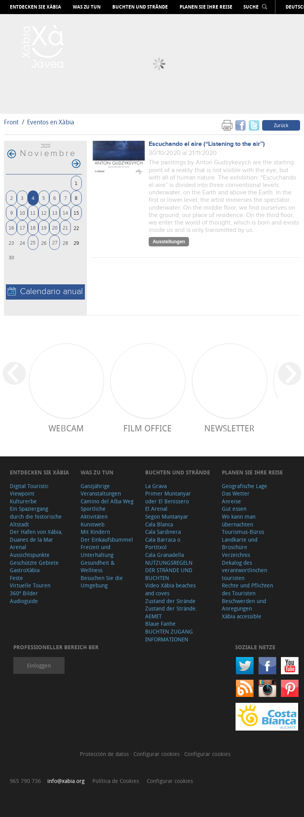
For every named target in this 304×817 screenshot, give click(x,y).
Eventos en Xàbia (50, 122)
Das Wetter (236, 493)
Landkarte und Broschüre (239, 543)
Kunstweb (92, 524)
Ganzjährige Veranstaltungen (101, 489)
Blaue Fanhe (160, 623)
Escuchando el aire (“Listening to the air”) (207, 144)
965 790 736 (25, 781)
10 (22, 212)
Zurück (281, 125)
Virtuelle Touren (30, 585)
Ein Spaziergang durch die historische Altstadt (36, 516)
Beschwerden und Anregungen (244, 604)
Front (11, 122)
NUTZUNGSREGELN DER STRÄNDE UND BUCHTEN (168, 570)
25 (33, 242)
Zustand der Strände (170, 601)
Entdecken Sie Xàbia (35, 7)
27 (55, 242)
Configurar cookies (157, 754)
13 (55, 212)
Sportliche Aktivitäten (94, 512)
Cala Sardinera (163, 531)
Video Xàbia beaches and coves (170, 589)
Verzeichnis (236, 554)
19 (44, 227)
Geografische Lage (244, 486)
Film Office (147, 428)
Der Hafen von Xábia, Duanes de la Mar (36, 535)
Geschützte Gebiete (34, 562)
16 (11, 227)
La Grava (156, 486)
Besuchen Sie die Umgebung (102, 581)
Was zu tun (87, 7)
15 (76, 212)
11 (33, 212)
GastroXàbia (25, 570)
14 (65, 212)
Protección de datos (105, 754)
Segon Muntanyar (166, 516)
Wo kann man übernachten (238, 520)
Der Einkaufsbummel (107, 539)
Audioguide (24, 601)
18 (33, 227)
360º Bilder (24, 593)
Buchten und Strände (140, 7)
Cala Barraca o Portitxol (162, 543)
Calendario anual (45, 291)
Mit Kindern (95, 531)
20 (55, 227)
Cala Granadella (164, 554)
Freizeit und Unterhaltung (97, 550)
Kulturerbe (23, 501)
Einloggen (39, 665)
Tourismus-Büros (243, 531)
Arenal (18, 547)
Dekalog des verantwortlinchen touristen (244, 570)
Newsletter (229, 428)
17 (22, 227)
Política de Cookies (115, 781)
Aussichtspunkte (30, 554)
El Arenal (156, 508)
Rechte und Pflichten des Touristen (247, 589)
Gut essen (234, 508)
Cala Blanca (159, 524)
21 (65, 227)
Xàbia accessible (241, 616)
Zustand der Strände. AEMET (171, 612)
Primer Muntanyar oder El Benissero (168, 497)
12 (44, 212)
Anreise (231, 501)
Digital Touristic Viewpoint (29, 489)
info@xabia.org (66, 781)
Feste (16, 578)
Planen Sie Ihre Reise (206, 7)
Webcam (66, 428)
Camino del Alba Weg (107, 501)
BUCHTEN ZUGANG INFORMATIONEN (169, 635)
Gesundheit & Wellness (98, 566)
